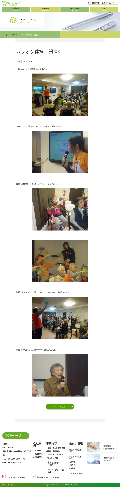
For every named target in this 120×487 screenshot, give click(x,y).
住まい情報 (76, 443)
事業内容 (51, 443)
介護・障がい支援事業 (56, 448)
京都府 (72, 468)
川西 (18, 61)
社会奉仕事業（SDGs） (53, 464)
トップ (5, 35)
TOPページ (13, 435)
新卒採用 (38, 457)
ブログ (14, 35)
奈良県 (72, 465)
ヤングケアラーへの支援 (56, 471)
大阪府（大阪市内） (75, 450)
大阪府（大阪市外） (75, 457)
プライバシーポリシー (9, 485)
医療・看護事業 (53, 451)
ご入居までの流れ (76, 474)
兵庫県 (72, 462)
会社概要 (38, 451)
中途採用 (38, 454)
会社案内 (37, 445)
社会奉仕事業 (52, 458)
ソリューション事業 (55, 455)
